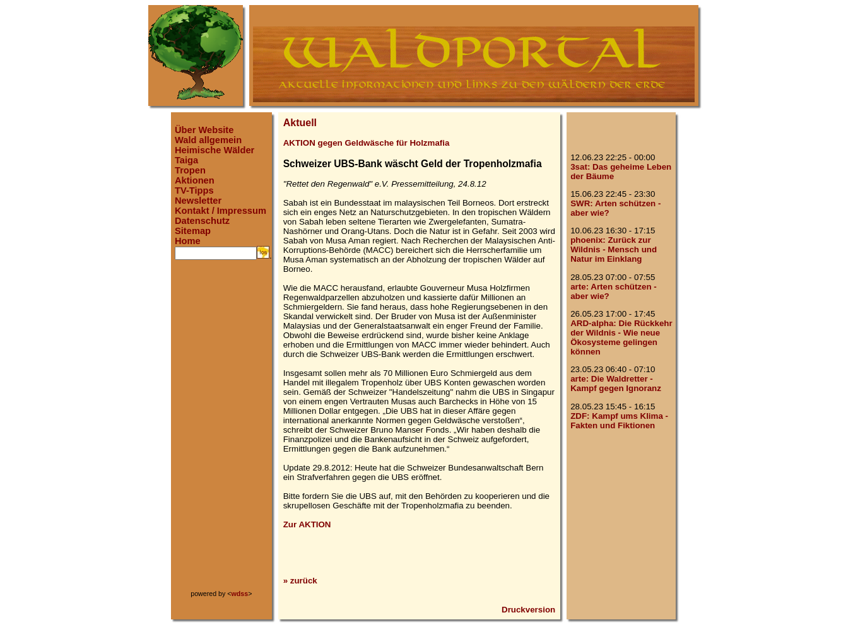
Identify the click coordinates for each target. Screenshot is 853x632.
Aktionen (195, 180)
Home (188, 241)
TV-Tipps (194, 190)
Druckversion (528, 609)
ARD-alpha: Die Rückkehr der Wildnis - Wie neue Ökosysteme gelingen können (621, 337)
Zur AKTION (307, 524)
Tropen (190, 170)
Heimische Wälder (214, 150)
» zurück (300, 580)
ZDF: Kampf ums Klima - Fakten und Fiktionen (619, 420)
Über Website (204, 130)
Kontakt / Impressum (220, 211)
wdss (240, 593)
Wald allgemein (208, 140)
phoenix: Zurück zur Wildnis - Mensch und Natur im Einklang (613, 249)
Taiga (186, 160)
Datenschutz (202, 221)
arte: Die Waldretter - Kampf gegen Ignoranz (615, 383)
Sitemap (193, 231)
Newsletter (198, 201)
